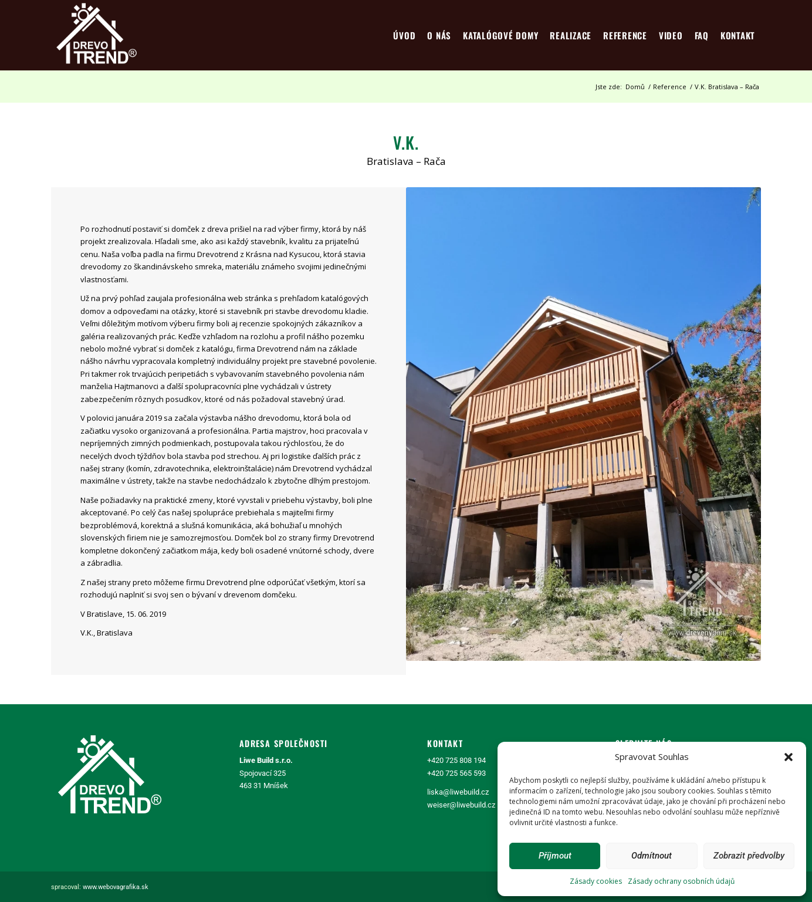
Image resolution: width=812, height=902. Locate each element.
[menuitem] (404, 35)
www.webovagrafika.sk (115, 887)
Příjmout (555, 855)
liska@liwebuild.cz (458, 792)
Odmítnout (651, 855)
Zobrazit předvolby (748, 855)
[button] (788, 757)
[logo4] (96, 35)
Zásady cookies (596, 881)
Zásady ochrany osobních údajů (681, 881)
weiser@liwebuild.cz (461, 804)
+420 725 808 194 (456, 760)
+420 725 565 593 (456, 773)
